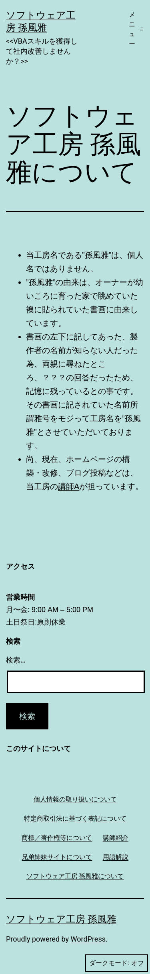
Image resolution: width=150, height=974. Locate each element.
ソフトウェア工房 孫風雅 (61, 919)
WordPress (88, 939)
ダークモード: (116, 963)
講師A (68, 486)
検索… (16, 660)
